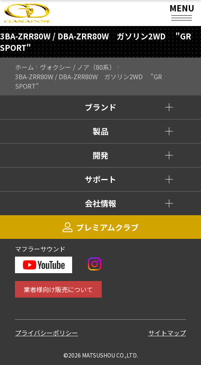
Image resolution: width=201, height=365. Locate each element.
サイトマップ (167, 332)
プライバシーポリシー (46, 332)
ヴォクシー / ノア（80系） (77, 67)
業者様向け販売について (58, 289)
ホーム (24, 67)
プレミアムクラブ (101, 227)
